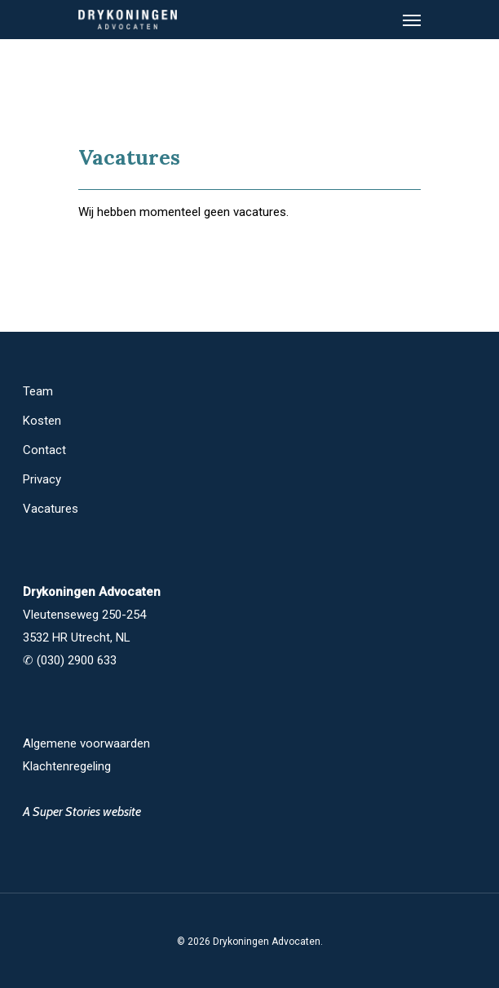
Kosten (42, 420)
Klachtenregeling (67, 766)
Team (38, 391)
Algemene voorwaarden (86, 743)
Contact (44, 450)
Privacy (42, 479)
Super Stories (66, 811)
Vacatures (50, 508)
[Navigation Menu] (412, 19)
